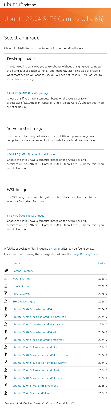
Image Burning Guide (85, 254)
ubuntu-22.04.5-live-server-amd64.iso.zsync (39, 362)
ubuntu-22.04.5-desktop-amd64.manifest (38, 339)
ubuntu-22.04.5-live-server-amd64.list (36, 370)
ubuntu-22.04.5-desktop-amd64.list (34, 332)
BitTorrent (55, 248)
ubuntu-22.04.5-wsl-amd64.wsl (32, 393)
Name (16, 263)
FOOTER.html (21, 278)
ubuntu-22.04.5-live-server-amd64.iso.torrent (41, 355)
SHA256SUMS (21, 293)
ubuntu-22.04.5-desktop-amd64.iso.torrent (39, 316)
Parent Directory (23, 270)
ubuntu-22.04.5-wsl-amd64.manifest (35, 385)
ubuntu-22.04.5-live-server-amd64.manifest (40, 378)
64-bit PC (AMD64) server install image (31, 154)
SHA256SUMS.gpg (24, 301)
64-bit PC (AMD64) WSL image (25, 215)
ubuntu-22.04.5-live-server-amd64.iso (36, 347)
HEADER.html (21, 286)
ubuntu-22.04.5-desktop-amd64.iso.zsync (38, 324)
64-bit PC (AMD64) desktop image (28, 93)
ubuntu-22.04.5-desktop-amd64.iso (34, 309)
